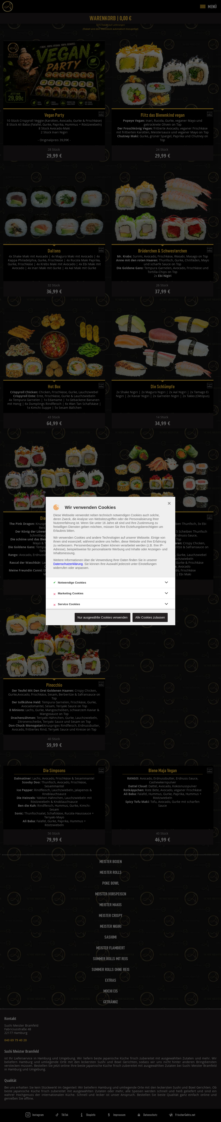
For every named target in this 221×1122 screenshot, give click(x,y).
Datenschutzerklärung (68, 564)
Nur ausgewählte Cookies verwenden (102, 617)
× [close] (169, 503)
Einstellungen (148, 564)
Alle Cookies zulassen (150, 617)
